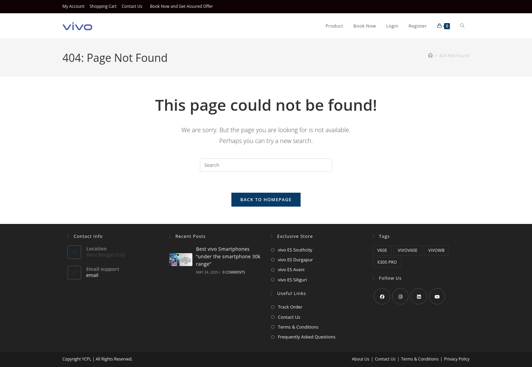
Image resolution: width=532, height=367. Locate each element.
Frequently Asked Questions (307, 337)
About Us (360, 359)
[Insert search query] (266, 165)
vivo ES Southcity (295, 250)
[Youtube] (437, 296)
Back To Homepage (265, 199)
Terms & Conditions (298, 327)
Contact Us (132, 6)
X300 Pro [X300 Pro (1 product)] (387, 262)
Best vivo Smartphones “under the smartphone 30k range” (228, 256)
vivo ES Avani (291, 269)
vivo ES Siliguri (292, 280)
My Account (73, 6)
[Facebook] (382, 296)
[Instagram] (400, 296)
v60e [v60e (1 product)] (382, 250)
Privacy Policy (457, 359)
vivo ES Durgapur (295, 260)
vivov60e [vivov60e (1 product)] (408, 250)
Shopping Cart (103, 6)
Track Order (290, 307)
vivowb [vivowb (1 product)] (436, 250)
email (92, 275)
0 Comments (234, 272)
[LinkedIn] (419, 296)
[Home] (430, 55)
